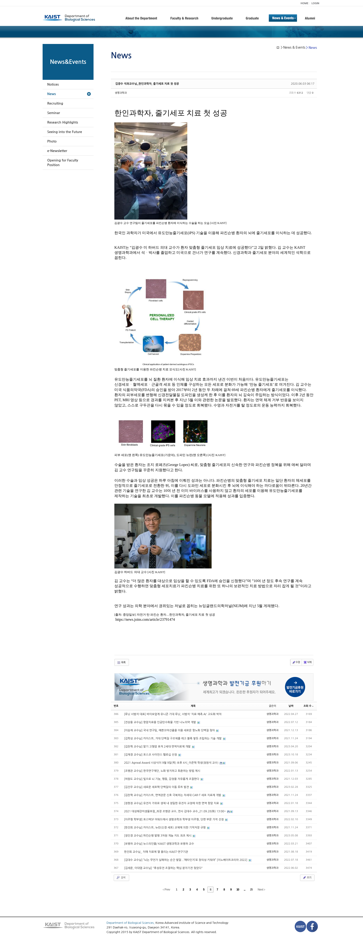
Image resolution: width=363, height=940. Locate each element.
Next (261, 889)
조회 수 (308, 706)
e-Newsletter (57, 150)
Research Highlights (62, 122)
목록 (121, 662)
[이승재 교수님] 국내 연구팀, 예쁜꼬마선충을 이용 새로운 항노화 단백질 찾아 (170, 730)
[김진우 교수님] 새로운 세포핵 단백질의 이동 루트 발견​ (157, 787)
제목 (193, 706)
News (51, 94)
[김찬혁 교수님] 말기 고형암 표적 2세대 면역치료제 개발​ (157, 746)
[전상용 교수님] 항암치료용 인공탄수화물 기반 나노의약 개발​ (160, 722)
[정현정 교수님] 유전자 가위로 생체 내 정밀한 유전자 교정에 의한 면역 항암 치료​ (172, 803)
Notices (53, 84)
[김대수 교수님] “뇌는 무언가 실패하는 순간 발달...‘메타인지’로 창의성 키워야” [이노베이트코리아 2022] (186, 860)
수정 (296, 662)
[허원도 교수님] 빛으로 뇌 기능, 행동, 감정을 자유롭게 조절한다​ (162, 779)
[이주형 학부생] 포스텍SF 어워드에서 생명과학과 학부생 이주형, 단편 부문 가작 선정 (174, 819)
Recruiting (55, 103)
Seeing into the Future (64, 131)
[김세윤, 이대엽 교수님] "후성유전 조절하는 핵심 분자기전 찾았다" (163, 868)
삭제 (307, 662)
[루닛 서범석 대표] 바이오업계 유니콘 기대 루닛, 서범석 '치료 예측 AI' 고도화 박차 (173, 714)
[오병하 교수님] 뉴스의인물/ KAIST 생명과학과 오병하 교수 (159, 843)
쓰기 (307, 877)
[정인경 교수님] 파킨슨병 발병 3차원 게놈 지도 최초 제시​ (158, 835)
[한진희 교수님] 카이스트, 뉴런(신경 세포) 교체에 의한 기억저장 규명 (165, 827)
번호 (116, 706)
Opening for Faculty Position (62, 163)
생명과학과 (121, 93)
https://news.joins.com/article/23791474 (145, 619)
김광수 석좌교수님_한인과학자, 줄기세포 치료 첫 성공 (147, 83)
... (244, 889)
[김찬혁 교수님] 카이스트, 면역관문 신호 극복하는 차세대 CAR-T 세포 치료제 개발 (173, 795)
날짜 (291, 706)
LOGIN (315, 3)
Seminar (53, 113)
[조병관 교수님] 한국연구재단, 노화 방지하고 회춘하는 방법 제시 (162, 770)
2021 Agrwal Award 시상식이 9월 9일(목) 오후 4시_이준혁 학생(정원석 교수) (171, 762)
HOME (304, 3)
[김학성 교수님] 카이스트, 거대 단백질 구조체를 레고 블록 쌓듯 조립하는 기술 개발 (173, 738)
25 (251, 889)
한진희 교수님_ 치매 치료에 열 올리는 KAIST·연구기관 (156, 851)
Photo (51, 141)
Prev (166, 889)
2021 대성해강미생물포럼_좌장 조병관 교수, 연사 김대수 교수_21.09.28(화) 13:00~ (175, 811)
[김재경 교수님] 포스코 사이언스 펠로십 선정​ (151, 754)
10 (237, 889)
